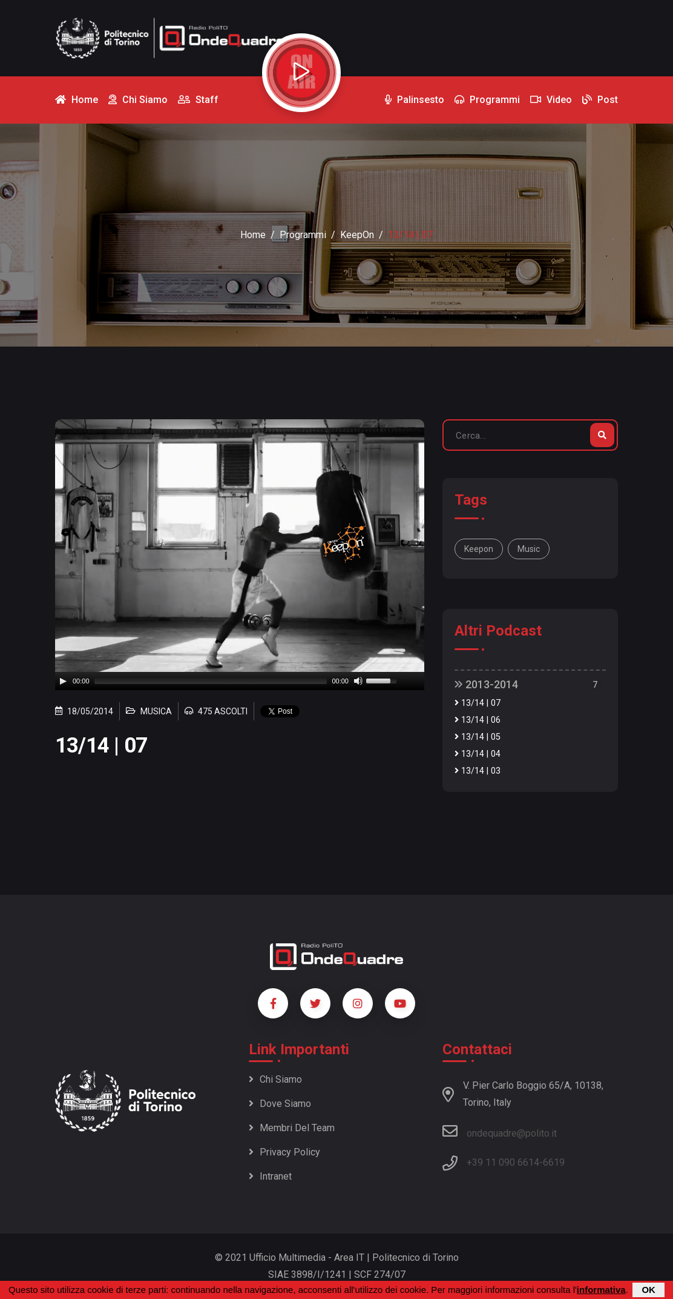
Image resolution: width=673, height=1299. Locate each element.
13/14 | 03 (478, 771)
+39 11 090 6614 (503, 1162)
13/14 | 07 (478, 703)
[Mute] (358, 681)
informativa (601, 1289)
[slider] (210, 681)
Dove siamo (280, 1103)
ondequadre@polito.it (499, 1131)
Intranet (270, 1176)
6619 (554, 1162)
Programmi (303, 235)
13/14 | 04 (478, 754)
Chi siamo (275, 1079)
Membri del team (292, 1128)
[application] (239, 681)
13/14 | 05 (478, 737)
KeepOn (357, 235)
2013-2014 (486, 684)
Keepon (478, 549)
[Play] (63, 681)
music (528, 549)
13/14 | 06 (478, 720)
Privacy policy (284, 1152)
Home (253, 235)
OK (648, 1289)
